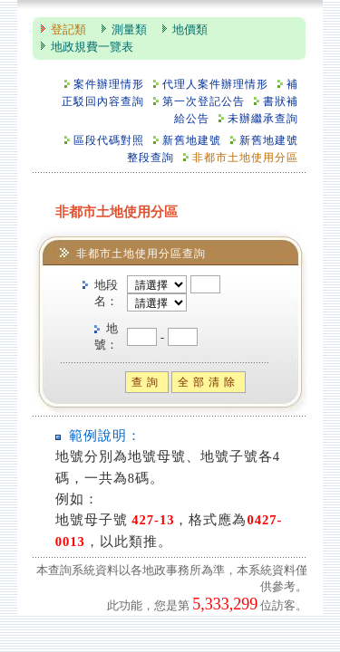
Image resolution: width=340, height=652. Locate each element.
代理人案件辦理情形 (215, 85)
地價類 (190, 30)
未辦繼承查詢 (263, 119)
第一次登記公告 (203, 102)
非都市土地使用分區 (245, 158)
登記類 (68, 30)
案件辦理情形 (108, 85)
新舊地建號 (191, 141)
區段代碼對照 (108, 141)
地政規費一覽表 (92, 47)
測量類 (129, 30)
